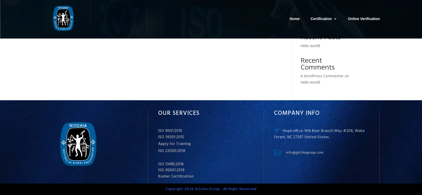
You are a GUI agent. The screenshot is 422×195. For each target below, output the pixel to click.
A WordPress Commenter (322, 75)
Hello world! (310, 45)
